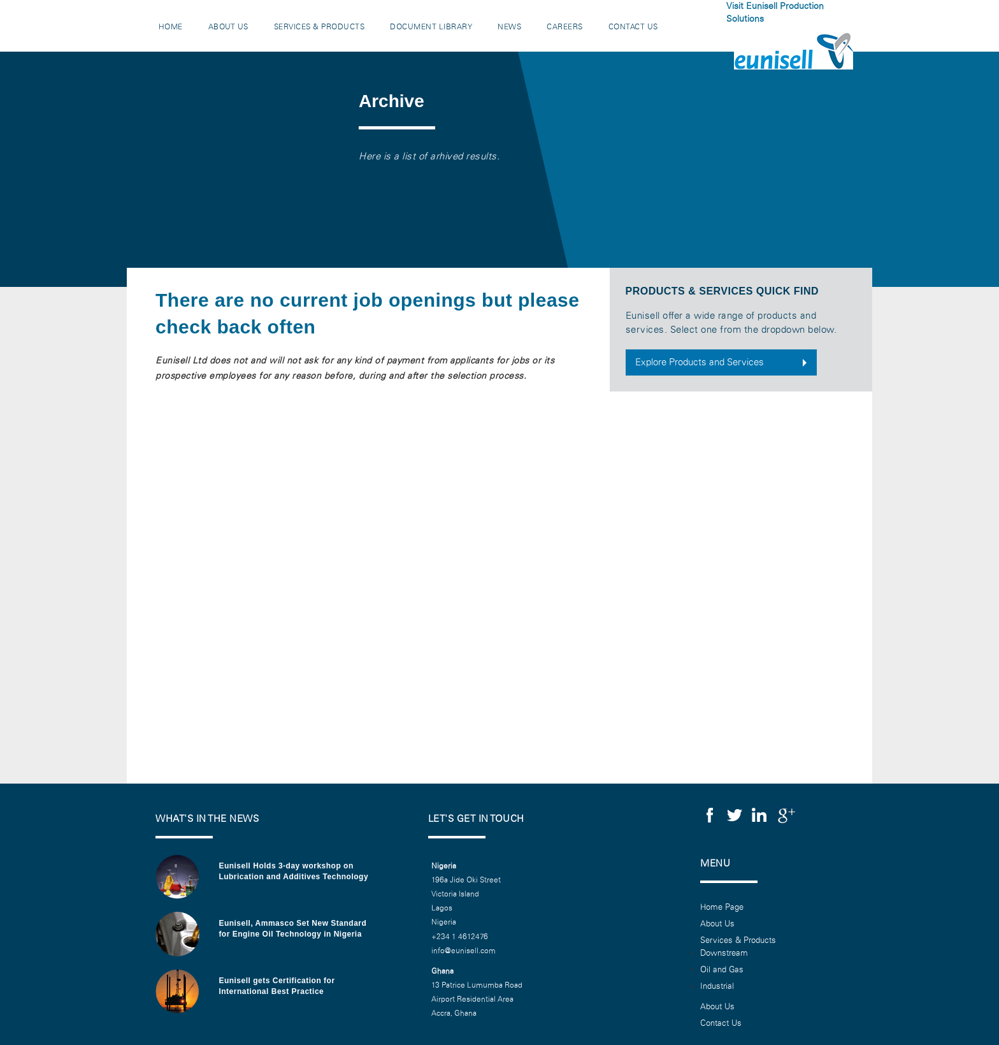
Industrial (717, 986)
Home (171, 26)
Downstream (724, 953)
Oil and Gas (722, 970)
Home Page (722, 907)
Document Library (432, 26)
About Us (228, 26)
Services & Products (319, 26)
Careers (565, 26)
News (510, 26)
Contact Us (633, 26)
